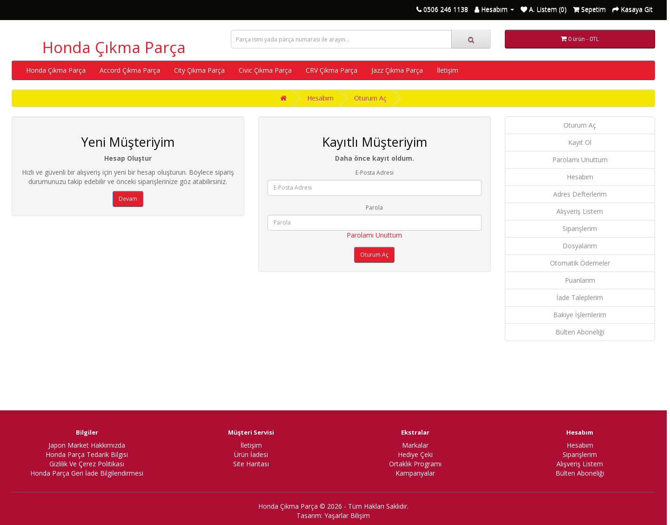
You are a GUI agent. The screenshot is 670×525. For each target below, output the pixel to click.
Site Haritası (251, 463)
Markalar (415, 445)
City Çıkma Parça (199, 70)
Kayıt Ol (579, 142)
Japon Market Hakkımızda (86, 445)
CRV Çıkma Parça (331, 70)
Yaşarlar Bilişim (347, 515)
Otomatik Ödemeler (580, 263)
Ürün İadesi (251, 454)
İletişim (447, 70)
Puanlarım (580, 280)
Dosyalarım (580, 245)
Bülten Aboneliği (580, 331)
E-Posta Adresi (374, 173)
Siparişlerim (580, 228)
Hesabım (320, 98)
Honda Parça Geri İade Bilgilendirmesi (86, 473)
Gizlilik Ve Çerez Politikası (86, 463)
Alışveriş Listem (579, 211)
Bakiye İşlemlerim (579, 314)
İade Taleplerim (579, 297)
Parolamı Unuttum (374, 235)
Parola (374, 207)
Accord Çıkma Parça (130, 70)
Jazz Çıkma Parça (397, 70)
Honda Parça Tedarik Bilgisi (87, 454)
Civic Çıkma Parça (265, 70)
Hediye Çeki (415, 454)
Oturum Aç (370, 98)
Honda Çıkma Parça (114, 47)
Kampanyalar (415, 473)
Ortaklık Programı (415, 463)
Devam (128, 199)
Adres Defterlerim (580, 194)
